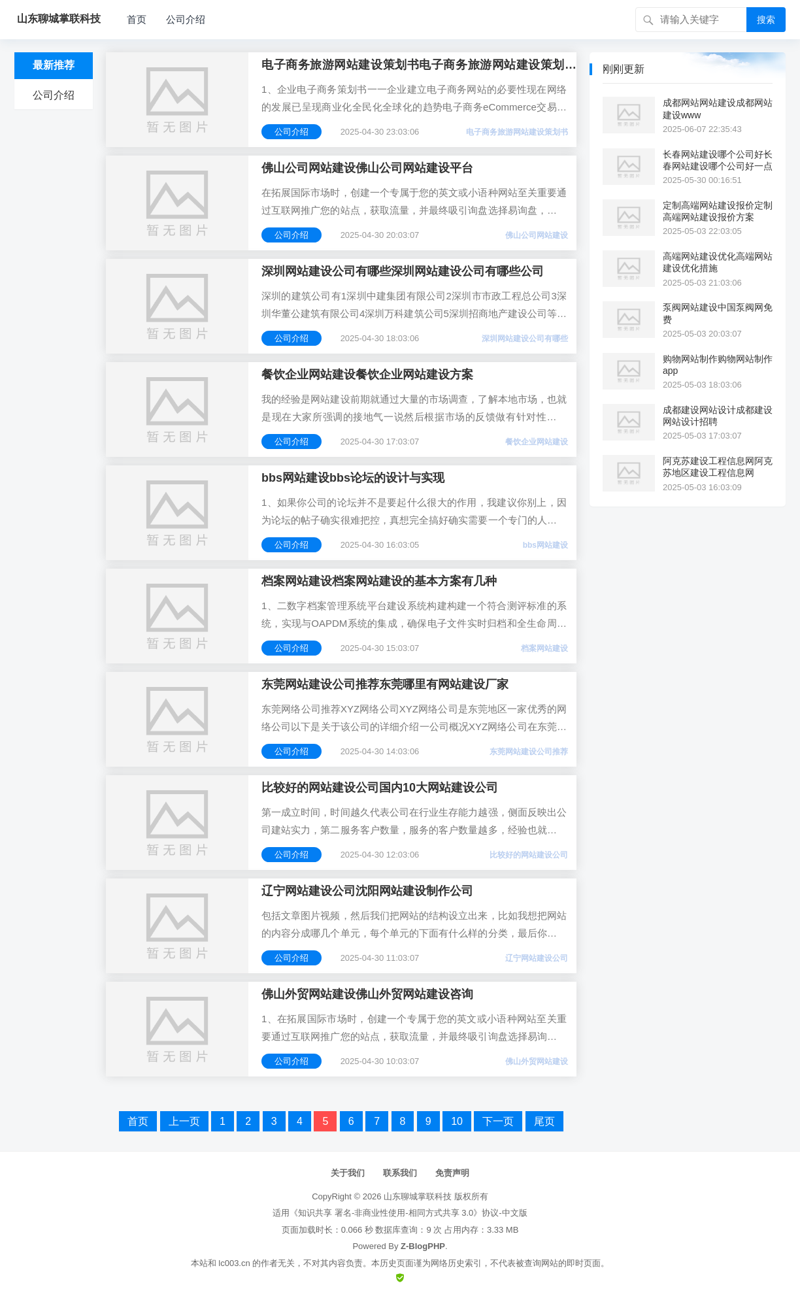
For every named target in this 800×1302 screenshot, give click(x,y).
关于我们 (348, 1173)
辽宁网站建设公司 (536, 958)
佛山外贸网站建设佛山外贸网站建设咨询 (367, 994)
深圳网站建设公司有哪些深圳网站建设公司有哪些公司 (402, 271)
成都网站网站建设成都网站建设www (718, 108)
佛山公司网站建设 (536, 235)
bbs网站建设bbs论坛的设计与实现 (352, 477)
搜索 (766, 19)
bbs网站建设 (545, 545)
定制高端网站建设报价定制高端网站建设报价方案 (718, 211)
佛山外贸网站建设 (536, 1061)
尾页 (544, 1121)
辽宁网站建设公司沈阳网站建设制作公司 (367, 890)
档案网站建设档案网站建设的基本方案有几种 (379, 581)
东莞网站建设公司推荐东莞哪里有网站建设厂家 (384, 684)
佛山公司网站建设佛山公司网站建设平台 (367, 168)
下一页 (498, 1121)
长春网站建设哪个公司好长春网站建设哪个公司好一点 (718, 160)
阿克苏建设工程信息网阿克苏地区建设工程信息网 (718, 467)
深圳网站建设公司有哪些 (525, 338)
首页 (136, 19)
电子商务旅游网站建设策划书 (517, 132)
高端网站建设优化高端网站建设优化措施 (718, 262)
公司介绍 (185, 19)
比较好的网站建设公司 (529, 855)
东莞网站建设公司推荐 (529, 751)
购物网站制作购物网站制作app (718, 365)
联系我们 (400, 1173)
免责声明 (452, 1173)
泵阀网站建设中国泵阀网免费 (718, 313)
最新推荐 (54, 65)
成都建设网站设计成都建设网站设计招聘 (718, 416)
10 (457, 1121)
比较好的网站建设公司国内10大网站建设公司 (379, 787)
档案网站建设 (544, 648)
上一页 (184, 1121)
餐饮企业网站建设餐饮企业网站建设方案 (367, 374)
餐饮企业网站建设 (536, 441)
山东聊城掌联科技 (418, 1196)
